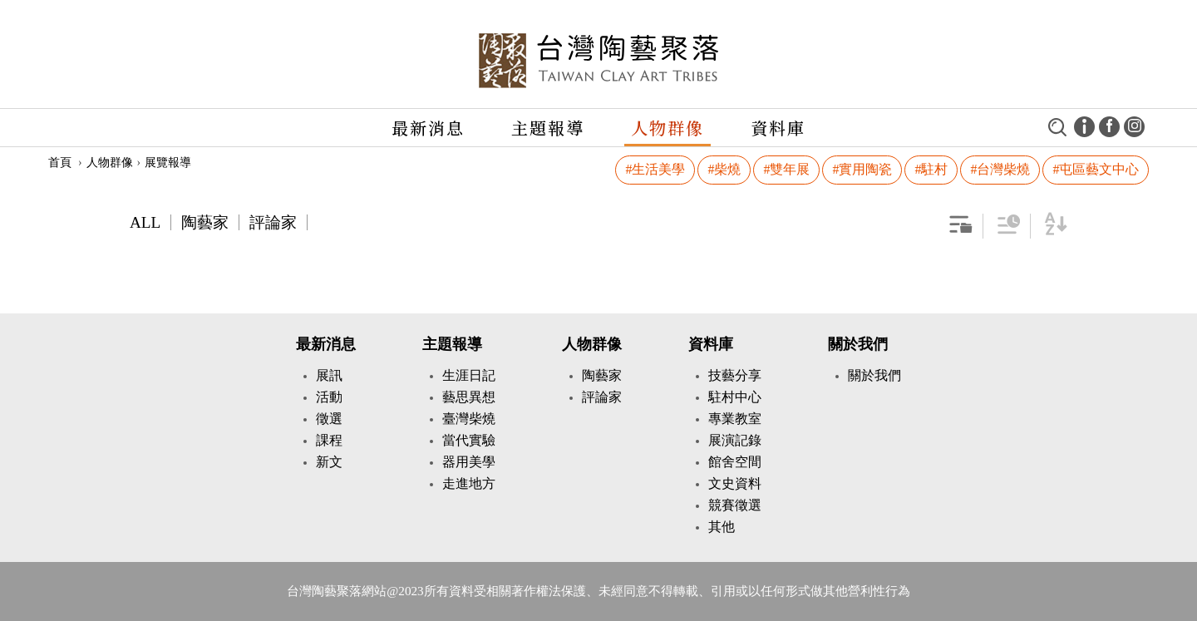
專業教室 (734, 419)
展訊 (329, 375)
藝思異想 (468, 397)
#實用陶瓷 (862, 169)
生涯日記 (468, 375)
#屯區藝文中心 (1095, 169)
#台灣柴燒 (1000, 169)
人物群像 (667, 128)
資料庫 (778, 128)
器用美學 (468, 462)
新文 (329, 462)
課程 (329, 440)
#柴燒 (724, 169)
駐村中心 (734, 397)
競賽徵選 (734, 505)
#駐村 (931, 169)
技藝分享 (734, 375)
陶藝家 (205, 222)
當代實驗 (468, 440)
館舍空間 (734, 462)
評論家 (273, 222)
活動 (329, 397)
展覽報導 (168, 162)
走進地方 (468, 483)
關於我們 (858, 344)
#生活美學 (655, 169)
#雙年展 (786, 169)
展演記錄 (734, 440)
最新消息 (428, 128)
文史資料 (734, 483)
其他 (721, 527)
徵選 (329, 419)
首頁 (59, 162)
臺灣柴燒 (468, 419)
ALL (145, 222)
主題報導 (547, 128)
